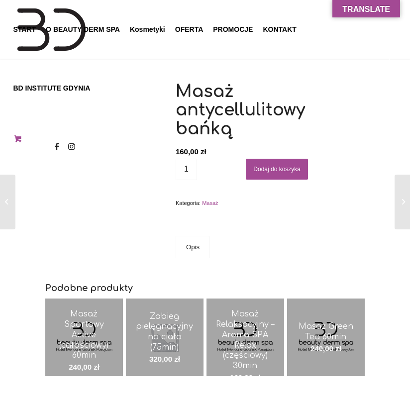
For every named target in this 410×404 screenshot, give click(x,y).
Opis (193, 247)
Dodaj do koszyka (277, 169)
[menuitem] (24, 29)
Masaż (210, 203)
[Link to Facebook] (56, 146)
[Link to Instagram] (71, 146)
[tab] (192, 247)
